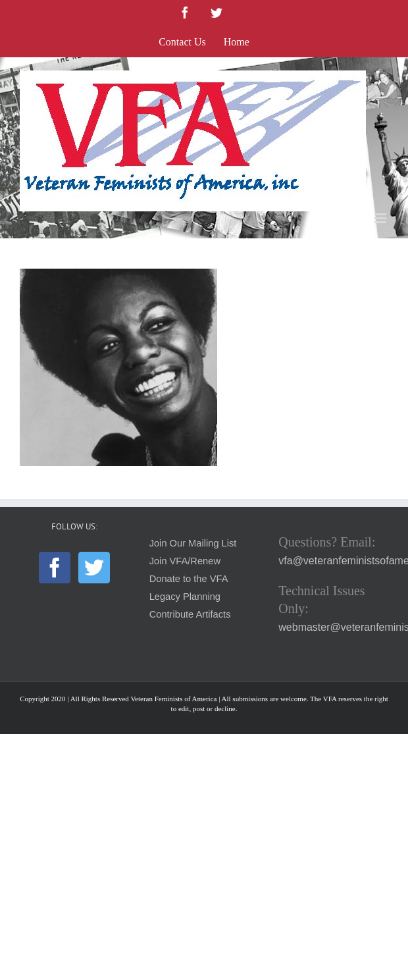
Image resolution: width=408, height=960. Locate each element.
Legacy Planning (184, 596)
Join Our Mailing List (193, 543)
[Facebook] (54, 567)
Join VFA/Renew (184, 561)
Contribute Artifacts (190, 614)
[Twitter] (94, 567)
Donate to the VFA (188, 578)
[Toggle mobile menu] (381, 218)
